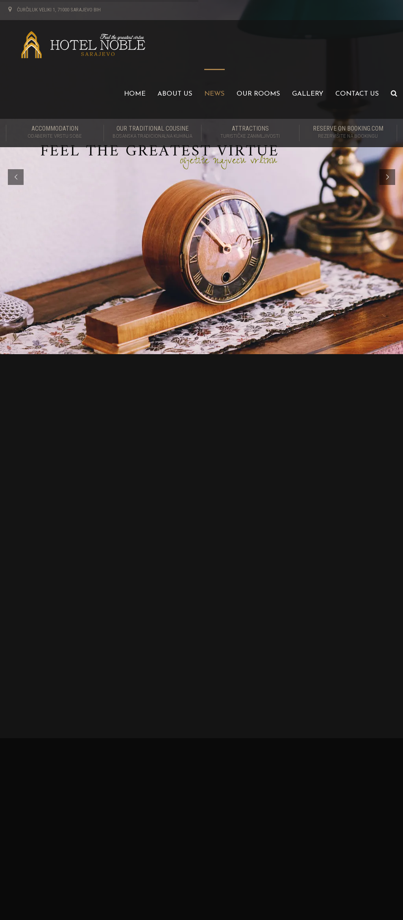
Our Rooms (258, 94)
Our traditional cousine (153, 132)
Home (135, 94)
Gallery (308, 94)
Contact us (357, 94)
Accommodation (55, 132)
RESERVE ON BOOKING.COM (348, 132)
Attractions (250, 132)
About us (174, 94)
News (214, 94)
